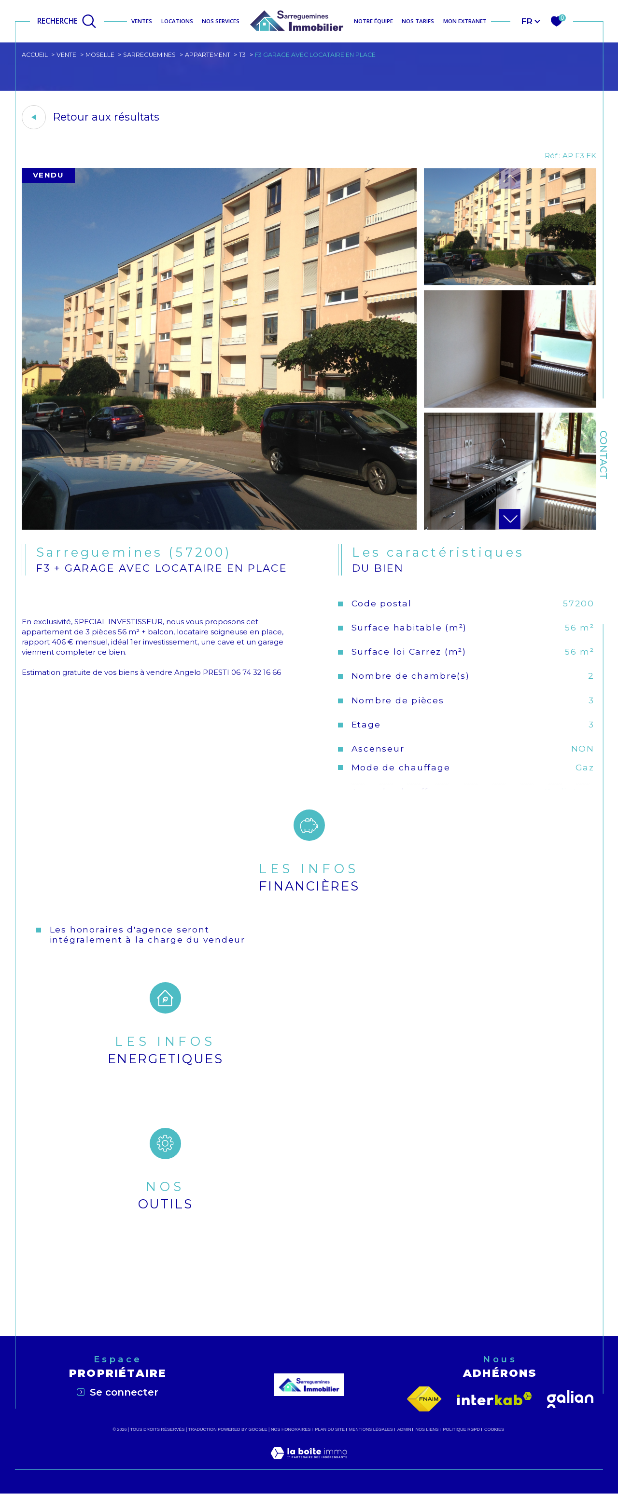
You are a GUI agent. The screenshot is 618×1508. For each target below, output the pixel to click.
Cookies (494, 1443)
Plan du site (330, 1443)
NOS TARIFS (418, 21)
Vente (67, 55)
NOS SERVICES (220, 21)
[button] (509, 521)
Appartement (212, 55)
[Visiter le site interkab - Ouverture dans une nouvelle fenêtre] (494, 1413)
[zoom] (219, 529)
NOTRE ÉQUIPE (373, 21)
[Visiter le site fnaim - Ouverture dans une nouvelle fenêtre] (424, 1413)
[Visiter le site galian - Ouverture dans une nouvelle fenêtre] (570, 1413)
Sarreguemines (153, 55)
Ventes (141, 21)
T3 (247, 55)
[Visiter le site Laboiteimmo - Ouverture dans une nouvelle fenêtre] (309, 1478)
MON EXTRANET (465, 21)
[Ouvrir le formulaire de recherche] (67, 21)
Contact (603, 455)
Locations (177, 21)
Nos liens (427, 1443)
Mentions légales (371, 1443)
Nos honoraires (291, 1443)
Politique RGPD (461, 1443)
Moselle (102, 55)
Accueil (35, 55)
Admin (404, 1443)
